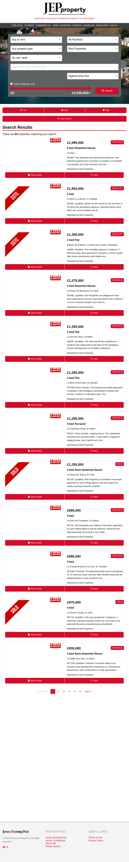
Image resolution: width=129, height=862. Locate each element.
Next (87, 691)
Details (35, 175)
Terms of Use (95, 837)
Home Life (51, 843)
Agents (77, 25)
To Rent (29, 25)
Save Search (64, 119)
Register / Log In (106, 25)
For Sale (17, 25)
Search (107, 90)
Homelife (89, 25)
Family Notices (53, 846)
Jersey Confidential (55, 840)
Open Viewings (62, 25)
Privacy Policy (95, 840)
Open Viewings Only (24, 84)
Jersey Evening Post (56, 837)
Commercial (43, 25)
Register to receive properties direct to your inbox (64, 19)
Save (94, 175)
